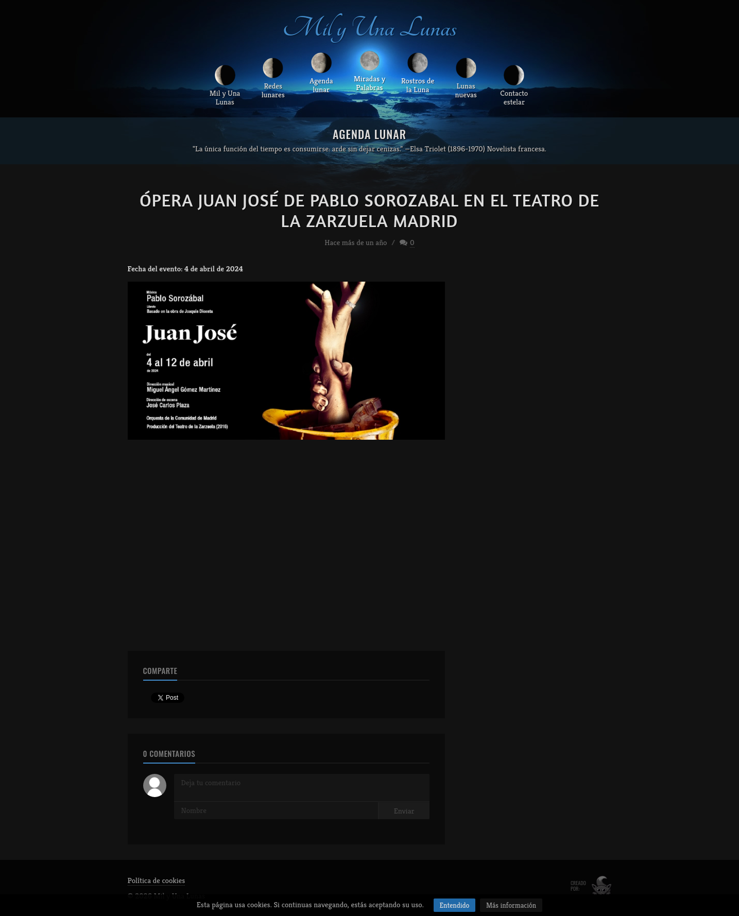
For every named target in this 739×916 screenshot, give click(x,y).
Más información (511, 905)
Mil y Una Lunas (370, 27)
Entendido (455, 905)
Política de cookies (156, 880)
